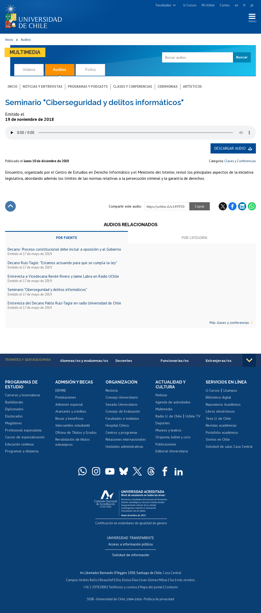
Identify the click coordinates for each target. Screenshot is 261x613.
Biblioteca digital (218, 397)
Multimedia (25, 52)
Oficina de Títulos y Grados (76, 432)
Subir (10, 206)
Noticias (161, 395)
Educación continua (19, 444)
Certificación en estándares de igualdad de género (131, 523)
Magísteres (13, 423)
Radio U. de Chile (168, 416)
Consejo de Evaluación (123, 411)
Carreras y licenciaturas (22, 395)
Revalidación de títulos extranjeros (72, 442)
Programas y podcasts (88, 86)
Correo (225, 5)
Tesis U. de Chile (218, 418)
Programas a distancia (21, 451)
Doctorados (14, 416)
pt (252, 5)
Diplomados (14, 409)
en (236, 5)
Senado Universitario (121, 404)
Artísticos (192, 86)
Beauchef (106, 580)
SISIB (90, 599)
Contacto (171, 587)
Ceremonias (168, 86)
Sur (172, 580)
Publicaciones (165, 444)
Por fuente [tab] (66, 237)
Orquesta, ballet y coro (172, 437)
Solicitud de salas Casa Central (229, 446)
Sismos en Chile (218, 439)
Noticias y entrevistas (42, 86)
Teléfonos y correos (123, 587)
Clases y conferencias (132, 86)
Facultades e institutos (122, 418)
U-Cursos (190, 5)
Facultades (163, 5)
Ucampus (230, 390)
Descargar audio (230, 148)
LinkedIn (242, 206)
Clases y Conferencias (240, 161)
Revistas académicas (221, 425)
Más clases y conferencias (229, 323)
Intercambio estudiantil (72, 425)
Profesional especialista (23, 430)
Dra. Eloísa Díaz (127, 580)
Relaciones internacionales (126, 439)
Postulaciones (65, 397)
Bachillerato (14, 402)
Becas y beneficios (69, 418)
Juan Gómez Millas (153, 580)
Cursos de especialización (25, 437)
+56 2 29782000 (94, 587)
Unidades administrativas (124, 446)
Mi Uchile (208, 5)
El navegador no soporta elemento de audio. (130, 132)
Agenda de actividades (172, 402)
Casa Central (172, 573)
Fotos (90, 69)
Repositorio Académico (223, 404)
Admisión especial (69, 404)
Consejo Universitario (122, 397)
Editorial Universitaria (171, 451)
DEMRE (60, 390)
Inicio (9, 39)
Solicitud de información (130, 555)
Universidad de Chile (110, 599)
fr (244, 5)
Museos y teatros (168, 430)
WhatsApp (251, 206)
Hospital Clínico (117, 425)
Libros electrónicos (220, 411)
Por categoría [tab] (194, 237)
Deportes (162, 423)
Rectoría (112, 390)
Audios (26, 39)
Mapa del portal (151, 587)
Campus (72, 580)
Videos (29, 69)
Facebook (232, 206)
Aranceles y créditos (70, 411)
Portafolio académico (222, 432)
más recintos (186, 580)
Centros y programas (121, 432)
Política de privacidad (159, 599)
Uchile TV (193, 416)
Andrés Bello (88, 580)
